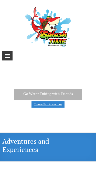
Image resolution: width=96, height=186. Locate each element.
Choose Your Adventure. (48, 104)
